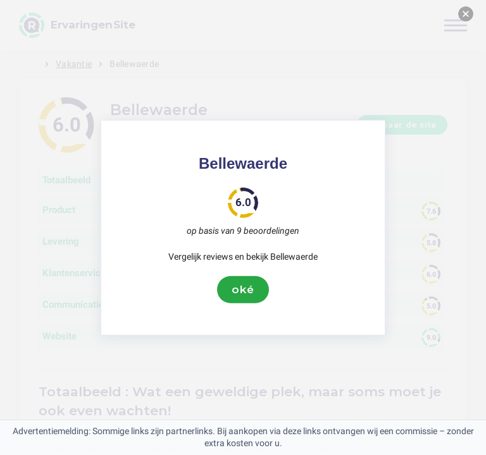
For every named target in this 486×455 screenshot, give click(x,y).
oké (243, 289)
